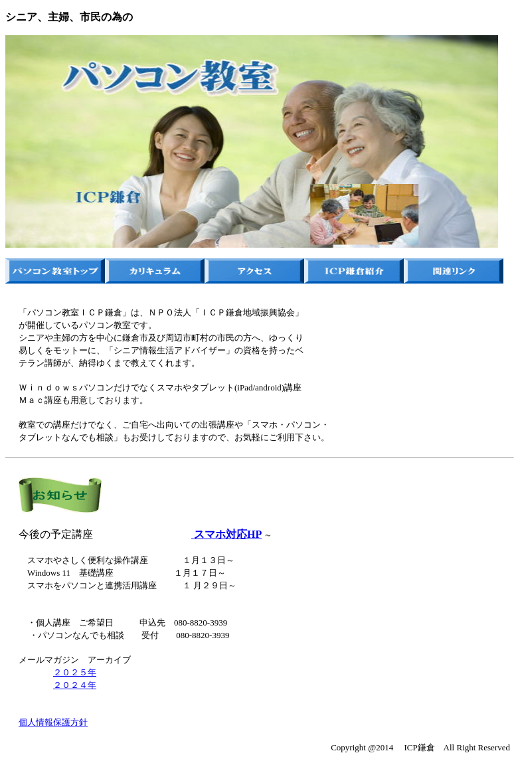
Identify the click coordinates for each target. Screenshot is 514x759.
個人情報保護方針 (53, 722)
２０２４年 (74, 685)
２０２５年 (74, 672)
